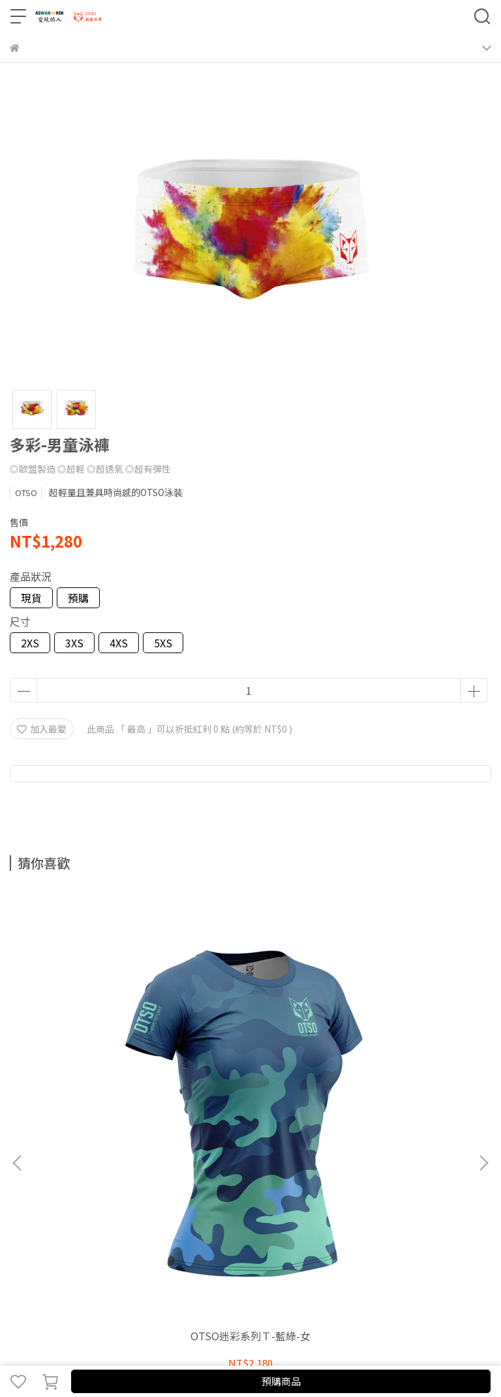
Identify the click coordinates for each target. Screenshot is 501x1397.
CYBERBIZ (289, 1347)
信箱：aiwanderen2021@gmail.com (88, 1234)
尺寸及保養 (205, 1181)
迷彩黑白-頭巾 (250, 1032)
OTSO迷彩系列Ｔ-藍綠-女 (98, 1032)
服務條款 (157, 1181)
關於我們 (28, 1181)
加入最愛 (42, 728)
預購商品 (281, 1381)
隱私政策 (114, 1181)
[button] (483, 1012)
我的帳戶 (71, 1181)
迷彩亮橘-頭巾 (402, 1032)
